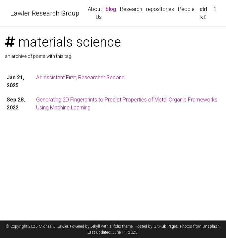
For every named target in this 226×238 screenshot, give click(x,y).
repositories (160, 9)
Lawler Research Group (44, 13)
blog (111, 9)
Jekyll (95, 226)
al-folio (115, 226)
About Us (95, 13)
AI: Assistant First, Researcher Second (80, 77)
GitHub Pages (165, 226)
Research (131, 9)
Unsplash (211, 226)
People (186, 9)
